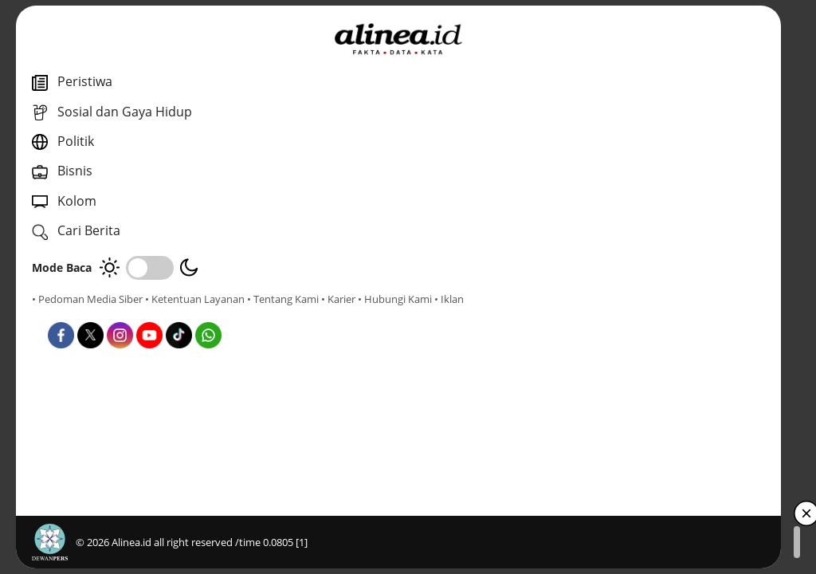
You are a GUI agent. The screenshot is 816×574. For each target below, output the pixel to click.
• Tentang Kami (68, 313)
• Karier (123, 313)
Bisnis (408, 357)
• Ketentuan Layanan (195, 299)
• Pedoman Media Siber (87, 299)
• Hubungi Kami (180, 313)
